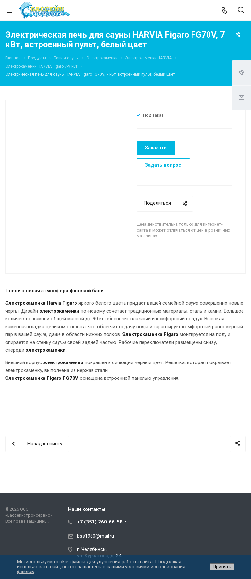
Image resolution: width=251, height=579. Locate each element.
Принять (221, 567)
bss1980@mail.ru (95, 536)
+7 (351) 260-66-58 (100, 522)
